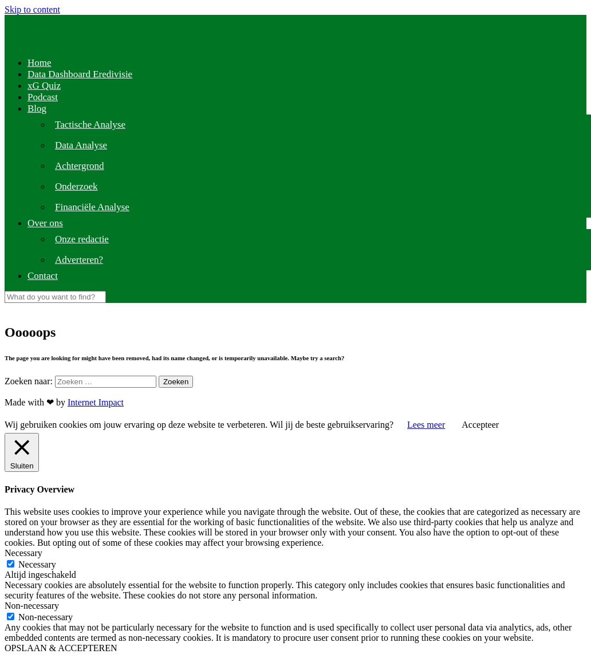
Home (39, 62)
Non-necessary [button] (32, 605)
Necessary (37, 564)
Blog (36, 108)
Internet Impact (96, 402)
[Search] (55, 297)
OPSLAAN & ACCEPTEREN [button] (61, 648)
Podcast (42, 97)
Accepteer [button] (480, 425)
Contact (42, 275)
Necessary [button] (23, 553)
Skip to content (32, 9)
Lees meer (426, 425)
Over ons (45, 223)
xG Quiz (44, 85)
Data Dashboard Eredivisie (79, 74)
